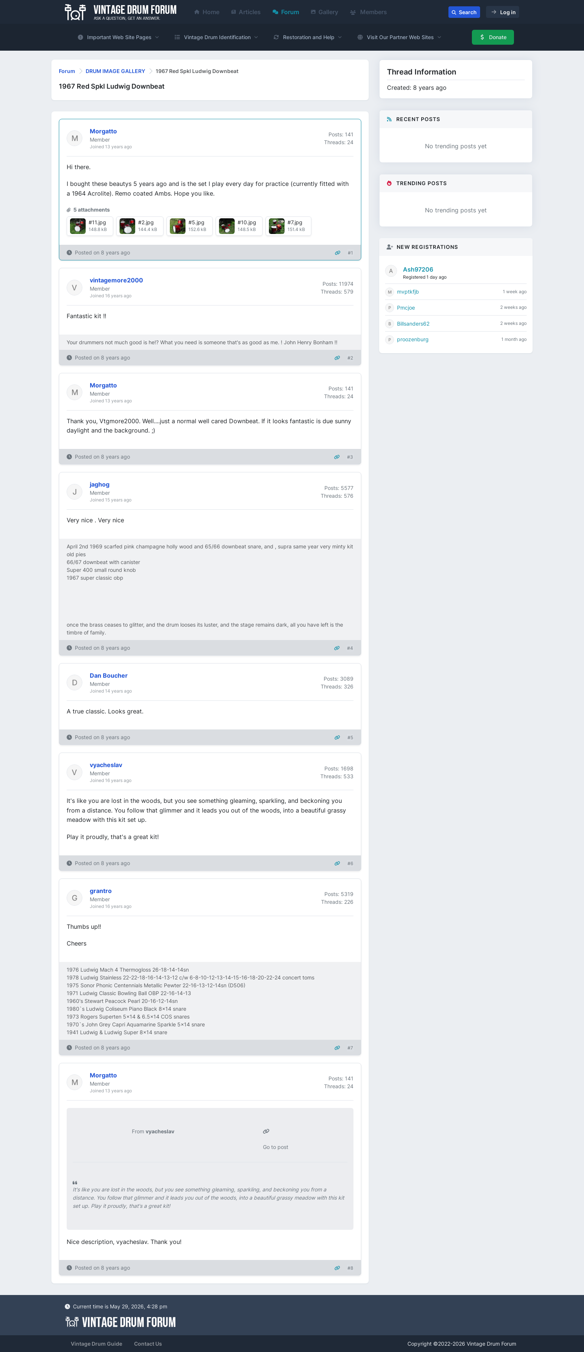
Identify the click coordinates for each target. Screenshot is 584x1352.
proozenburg (413, 339)
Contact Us (148, 1343)
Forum (286, 12)
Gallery (324, 12)
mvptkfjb (408, 291)
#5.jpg (196, 222)
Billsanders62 (413, 323)
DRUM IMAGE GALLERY (115, 71)
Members (368, 12)
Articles (246, 12)
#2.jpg (146, 222)
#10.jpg (247, 222)
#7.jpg (295, 222)
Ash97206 (418, 269)
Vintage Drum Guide (96, 1343)
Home (206, 12)
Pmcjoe (406, 307)
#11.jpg (97, 222)
